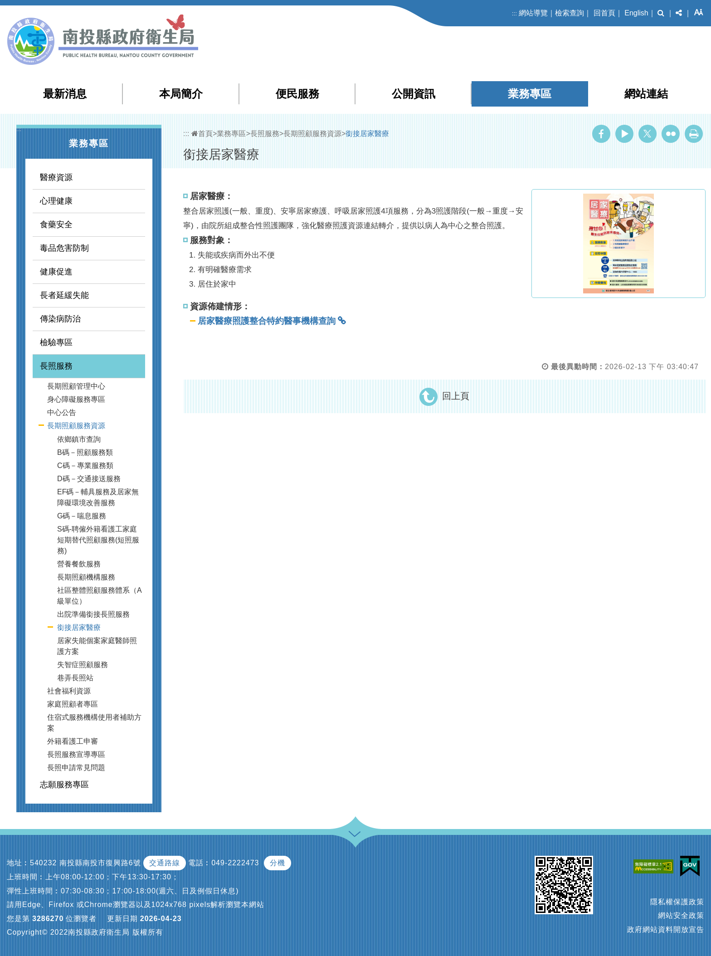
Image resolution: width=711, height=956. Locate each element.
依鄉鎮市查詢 (79, 439)
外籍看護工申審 (72, 741)
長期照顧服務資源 (76, 425)
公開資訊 (413, 94)
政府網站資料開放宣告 (665, 929)
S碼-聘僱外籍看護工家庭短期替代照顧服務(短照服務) (98, 540)
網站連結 (646, 94)
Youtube (624, 134)
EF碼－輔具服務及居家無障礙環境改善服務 (98, 497)
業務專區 (529, 94)
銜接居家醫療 (79, 627)
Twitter (647, 134)
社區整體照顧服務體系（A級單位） (99, 595)
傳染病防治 (60, 318)
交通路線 (164, 863)
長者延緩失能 (64, 295)
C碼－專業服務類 (85, 465)
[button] (660, 13)
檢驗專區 (56, 342)
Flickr (671, 134)
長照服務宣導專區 (76, 754)
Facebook (601, 134)
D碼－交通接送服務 (89, 479)
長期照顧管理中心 (76, 386)
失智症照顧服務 (82, 664)
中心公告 (61, 412)
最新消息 (65, 94)
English (636, 13)
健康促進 (56, 271)
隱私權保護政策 (677, 902)
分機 (277, 863)
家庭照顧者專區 (72, 704)
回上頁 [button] (455, 396)
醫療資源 (56, 177)
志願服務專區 (64, 784)
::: (514, 13)
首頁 (202, 133)
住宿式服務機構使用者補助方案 (94, 722)
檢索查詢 (569, 13)
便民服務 (297, 94)
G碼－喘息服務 (81, 516)
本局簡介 (181, 94)
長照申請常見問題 (76, 767)
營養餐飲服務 (79, 564)
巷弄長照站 (75, 678)
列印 (694, 134)
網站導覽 (533, 13)
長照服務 (56, 366)
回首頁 (604, 13)
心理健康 (56, 200)
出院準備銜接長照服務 (93, 614)
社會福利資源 (69, 691)
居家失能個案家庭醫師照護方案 (97, 646)
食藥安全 (56, 224)
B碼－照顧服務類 (85, 452)
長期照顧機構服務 (86, 577)
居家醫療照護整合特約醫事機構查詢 (267, 321)
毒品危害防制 (64, 248)
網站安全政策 (681, 915)
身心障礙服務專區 (76, 399)
